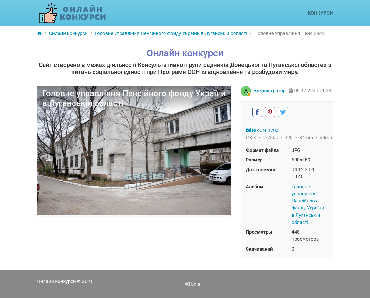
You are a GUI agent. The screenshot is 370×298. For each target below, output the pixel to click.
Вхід (192, 284)
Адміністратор (270, 91)
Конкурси (320, 13)
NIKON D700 (262, 130)
